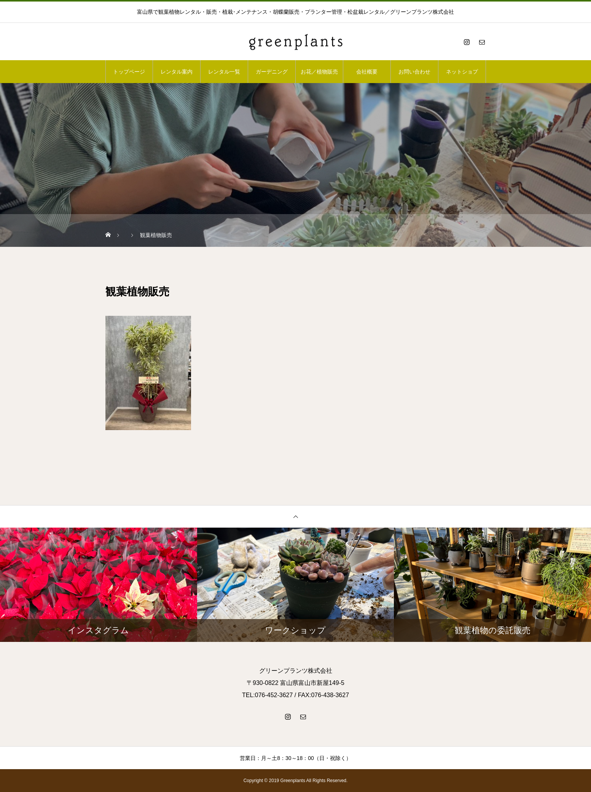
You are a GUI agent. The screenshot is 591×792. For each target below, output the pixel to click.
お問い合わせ (414, 72)
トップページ (129, 72)
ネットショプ (462, 72)
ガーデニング (272, 72)
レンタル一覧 (224, 72)
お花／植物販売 (319, 72)
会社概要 (367, 72)
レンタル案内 (177, 72)
